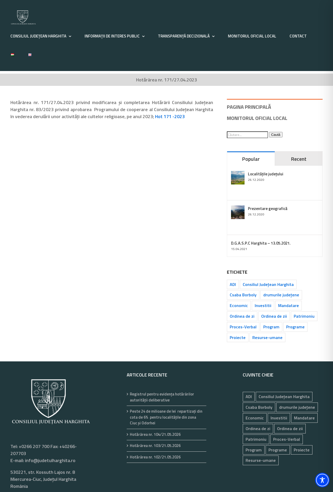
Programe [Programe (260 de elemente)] (295, 327)
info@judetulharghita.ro (50, 460)
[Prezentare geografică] (238, 209)
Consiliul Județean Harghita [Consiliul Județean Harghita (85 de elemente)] (268, 284)
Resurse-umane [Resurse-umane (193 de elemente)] (267, 337)
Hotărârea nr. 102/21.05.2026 (155, 457)
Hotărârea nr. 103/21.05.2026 (155, 446)
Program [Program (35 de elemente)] (271, 327)
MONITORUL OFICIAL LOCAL (257, 118)
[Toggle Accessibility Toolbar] (322, 480)
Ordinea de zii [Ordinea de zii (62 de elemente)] (274, 316)
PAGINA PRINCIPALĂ (249, 107)
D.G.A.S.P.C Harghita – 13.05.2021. (261, 243)
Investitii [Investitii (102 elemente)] (263, 305)
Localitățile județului (265, 174)
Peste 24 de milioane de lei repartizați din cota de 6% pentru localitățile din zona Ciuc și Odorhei (166, 417)
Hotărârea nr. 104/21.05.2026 (155, 434)
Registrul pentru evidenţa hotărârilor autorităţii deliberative (162, 397)
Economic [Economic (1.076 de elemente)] (239, 305)
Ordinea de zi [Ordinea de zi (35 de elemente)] (242, 316)
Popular (251, 159)
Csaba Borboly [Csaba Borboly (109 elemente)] (243, 295)
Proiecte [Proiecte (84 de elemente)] (238, 337)
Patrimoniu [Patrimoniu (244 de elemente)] (304, 316)
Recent (298, 159)
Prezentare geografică (267, 209)
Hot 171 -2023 (170, 116)
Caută (275, 135)
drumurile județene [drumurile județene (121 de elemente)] (281, 295)
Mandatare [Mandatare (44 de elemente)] (288, 305)
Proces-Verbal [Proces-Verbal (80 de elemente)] (243, 327)
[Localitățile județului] (238, 174)
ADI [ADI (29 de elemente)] (233, 284)
